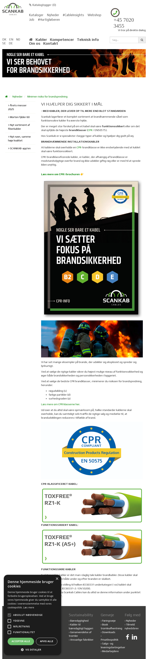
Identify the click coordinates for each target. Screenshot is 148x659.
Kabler (41, 39)
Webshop (94, 15)
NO (18, 39)
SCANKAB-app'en (20, 148)
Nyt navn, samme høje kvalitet (19, 138)
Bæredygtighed (79, 620)
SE (4, 43)
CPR (90, 130)
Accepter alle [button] (21, 641)
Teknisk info (88, 39)
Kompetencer (62, 39)
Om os (34, 43)
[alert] (32, 615)
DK (4, 39)
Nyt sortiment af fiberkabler (19, 126)
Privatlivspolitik (109, 639)
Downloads (108, 632)
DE (11, 43)
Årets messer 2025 (17, 107)
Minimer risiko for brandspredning (47, 96)
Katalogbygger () (42, 5)
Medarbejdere (110, 651)
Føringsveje (109, 620)
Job (31, 19)
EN (11, 39)
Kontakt (50, 43)
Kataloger (36, 15)
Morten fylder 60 (20, 117)
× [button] (56, 578)
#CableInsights (73, 15)
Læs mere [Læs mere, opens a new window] (28, 607)
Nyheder (53, 15)
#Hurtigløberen (49, 19)
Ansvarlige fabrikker (82, 639)
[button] (32, 649)
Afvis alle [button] (46, 641)
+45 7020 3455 (124, 23)
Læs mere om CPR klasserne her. (60, 404)
